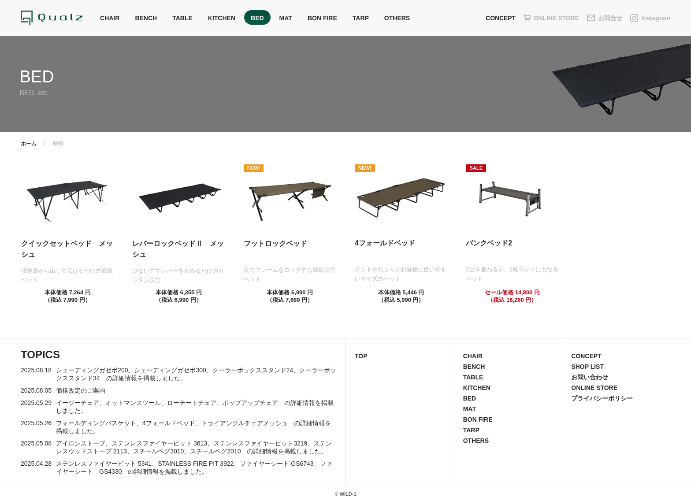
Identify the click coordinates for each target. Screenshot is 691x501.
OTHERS (397, 18)
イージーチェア (77, 402)
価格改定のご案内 (80, 390)
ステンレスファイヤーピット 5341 (104, 463)
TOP (361, 356)
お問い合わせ (589, 377)
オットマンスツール (133, 402)
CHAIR (109, 18)
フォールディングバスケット (96, 423)
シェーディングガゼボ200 (92, 370)
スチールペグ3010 (158, 451)
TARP (361, 18)
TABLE (182, 18)
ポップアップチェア (250, 402)
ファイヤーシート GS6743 (276, 463)
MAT (285, 18)
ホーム (29, 144)
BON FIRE (322, 18)
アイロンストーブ (80, 443)
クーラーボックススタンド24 (252, 370)
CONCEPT (500, 18)
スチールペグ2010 (215, 451)
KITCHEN (221, 18)
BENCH (146, 18)
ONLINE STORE (594, 387)
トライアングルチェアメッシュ (244, 423)
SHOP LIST (587, 366)
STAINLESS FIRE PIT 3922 (196, 463)
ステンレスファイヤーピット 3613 (159, 443)
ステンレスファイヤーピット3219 (260, 443)
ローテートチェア (191, 402)
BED (257, 18)
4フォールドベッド (168, 423)
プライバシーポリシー (602, 398)
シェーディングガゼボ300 (170, 370)
